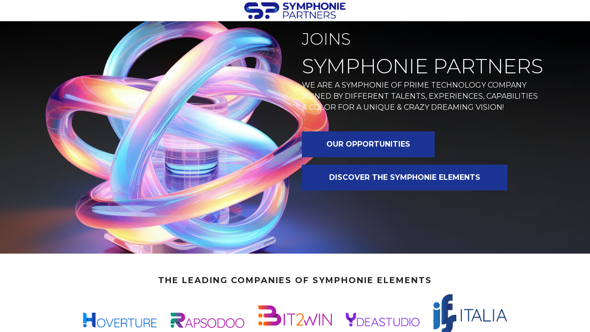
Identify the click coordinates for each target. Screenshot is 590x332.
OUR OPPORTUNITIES (368, 144)
